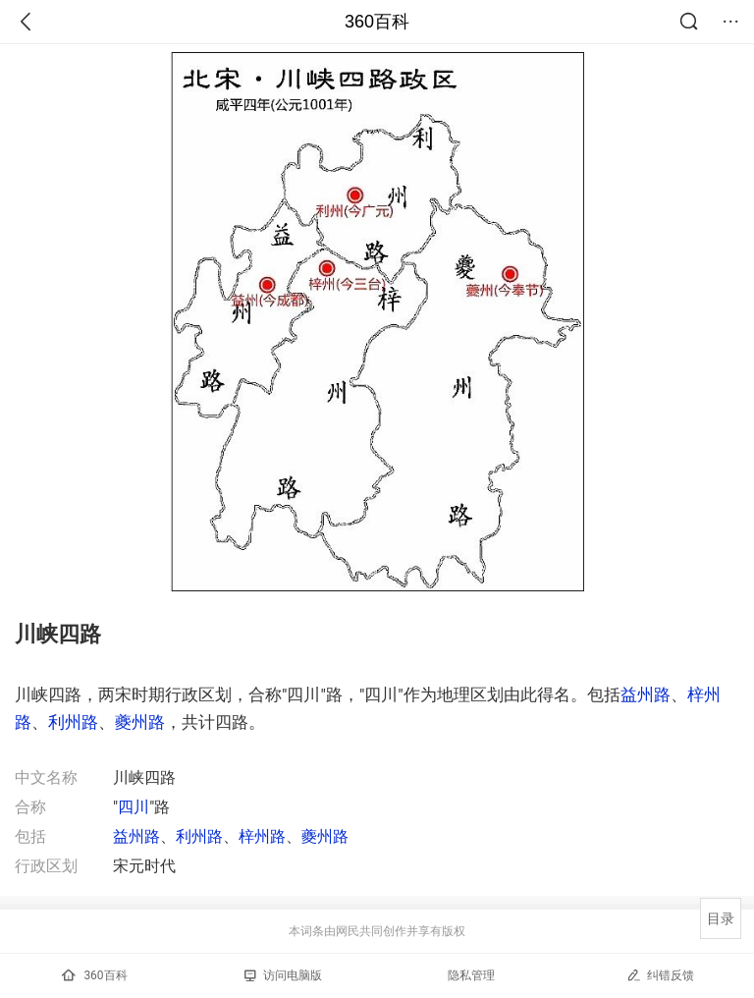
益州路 (645, 694)
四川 (133, 807)
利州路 (73, 722)
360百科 (377, 21)
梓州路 (262, 836)
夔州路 (140, 722)
